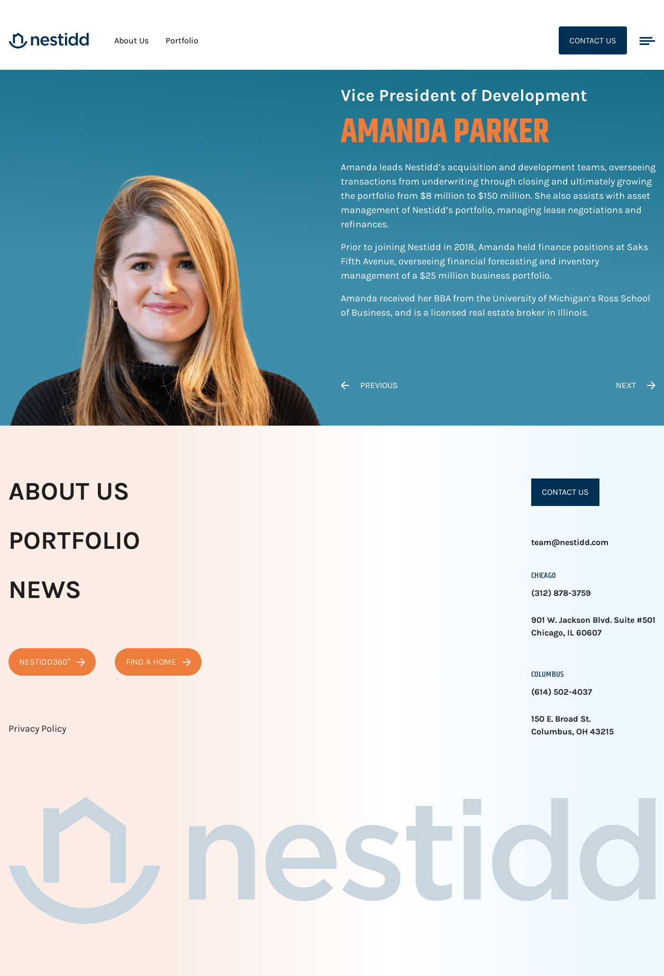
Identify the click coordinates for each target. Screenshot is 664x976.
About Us (131, 40)
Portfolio (182, 40)
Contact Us (592, 40)
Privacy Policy (37, 728)
